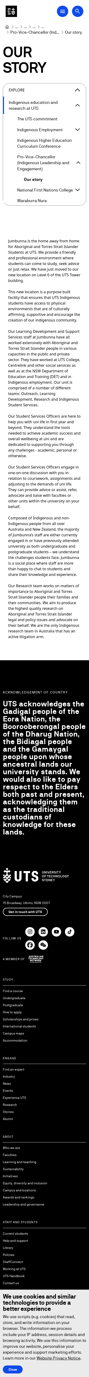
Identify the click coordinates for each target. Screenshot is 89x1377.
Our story (33, 179)
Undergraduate (14, 998)
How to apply (12, 1012)
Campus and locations (19, 1190)
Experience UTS (14, 1097)
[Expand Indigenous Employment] (77, 129)
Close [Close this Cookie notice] (12, 1369)
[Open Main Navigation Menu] (62, 11)
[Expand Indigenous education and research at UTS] (77, 105)
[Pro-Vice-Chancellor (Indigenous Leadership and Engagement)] (34, 32)
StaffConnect (13, 1261)
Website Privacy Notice (59, 1358)
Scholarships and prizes (20, 1019)
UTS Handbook (14, 1276)
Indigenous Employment (40, 129)
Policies (8, 1254)
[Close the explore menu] (77, 90)
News (7, 1083)
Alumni (8, 1118)
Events (8, 1090)
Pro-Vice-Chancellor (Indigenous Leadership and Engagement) (43, 162)
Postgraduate (13, 1005)
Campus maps (13, 1033)
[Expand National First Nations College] (77, 190)
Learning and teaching (19, 1162)
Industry (9, 1076)
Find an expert (13, 1069)
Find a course (13, 991)
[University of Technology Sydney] (7, 26)
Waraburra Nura (32, 200)
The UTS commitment (37, 119)
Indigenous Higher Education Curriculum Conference (44, 143)
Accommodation (15, 1040)
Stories (8, 1111)
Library (8, 1247)
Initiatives (10, 1176)
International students (19, 1026)
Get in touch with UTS (25, 912)
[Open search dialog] (77, 11)
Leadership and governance (23, 1204)
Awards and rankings (18, 1197)
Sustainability (13, 1169)
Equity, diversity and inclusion (25, 1183)
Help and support (15, 1240)
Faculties (10, 1155)
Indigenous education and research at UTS (33, 105)
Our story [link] (73, 32)
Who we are (11, 1147)
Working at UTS (14, 1269)
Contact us (11, 1283)
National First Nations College (45, 189)
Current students (15, 1233)
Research (10, 1104)
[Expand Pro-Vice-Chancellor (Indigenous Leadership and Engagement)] (78, 163)
